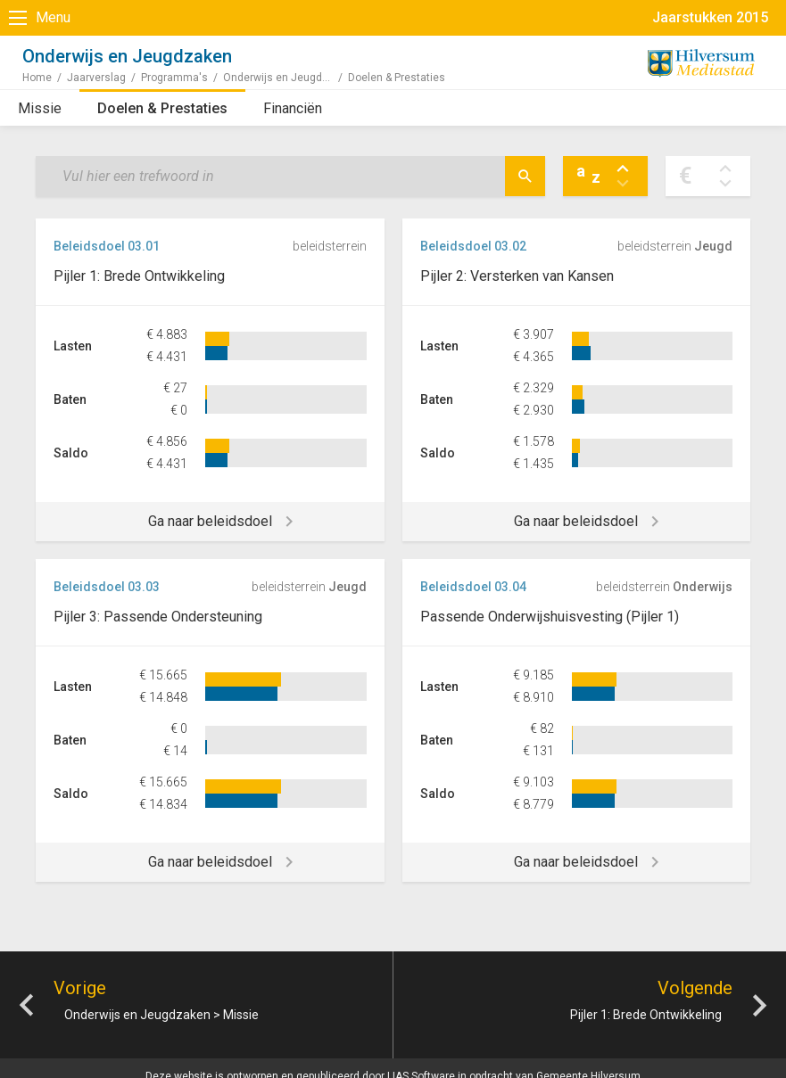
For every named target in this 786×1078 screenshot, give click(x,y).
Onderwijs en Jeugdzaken (285, 77)
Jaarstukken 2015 (710, 17)
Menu (53, 17)
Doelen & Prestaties (162, 108)
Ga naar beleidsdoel (210, 521)
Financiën (292, 108)
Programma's (174, 77)
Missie (40, 108)
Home (37, 77)
